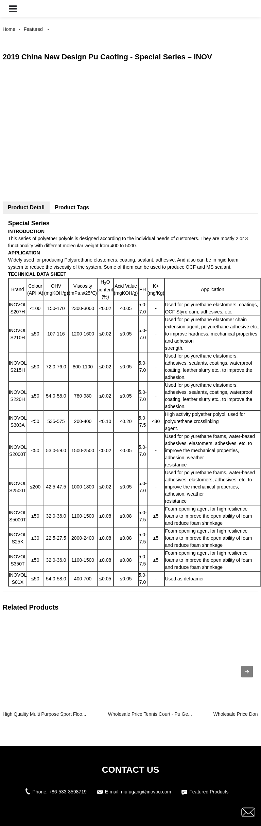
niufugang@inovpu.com (146, 791)
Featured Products (208, 791)
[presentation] (247, 671)
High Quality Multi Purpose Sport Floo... (44, 714)
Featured (33, 29)
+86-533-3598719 (68, 791)
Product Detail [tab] (26, 207)
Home (9, 29)
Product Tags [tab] (72, 207)
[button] (13, 8)
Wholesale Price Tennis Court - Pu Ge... (150, 714)
